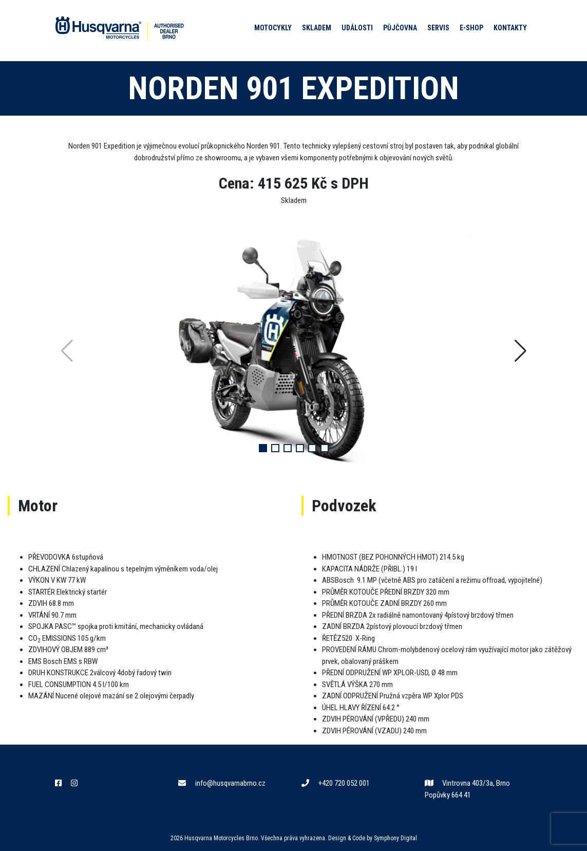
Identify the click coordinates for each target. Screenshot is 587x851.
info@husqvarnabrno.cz (222, 783)
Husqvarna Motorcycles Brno (221, 838)
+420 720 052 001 (335, 783)
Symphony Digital (395, 838)
